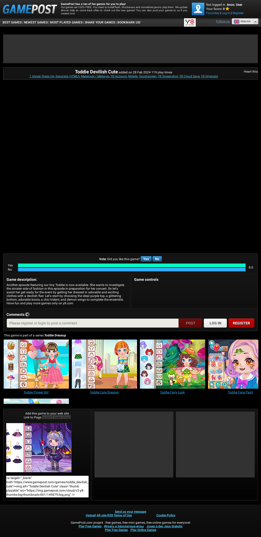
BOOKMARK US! (128, 22)
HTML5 (74, 76)
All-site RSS (105, 515)
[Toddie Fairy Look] (172, 364)
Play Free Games (90, 526)
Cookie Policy (165, 515)
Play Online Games (143, 530)
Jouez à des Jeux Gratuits (164, 526)
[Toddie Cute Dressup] (104, 364)
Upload (91, 515)
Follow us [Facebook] (223, 21)
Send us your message (130, 511)
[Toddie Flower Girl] (36, 364)
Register (238, 13)
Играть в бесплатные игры (124, 526)
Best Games (12, 22)
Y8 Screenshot (168, 76)
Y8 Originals (209, 76)
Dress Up (48, 76)
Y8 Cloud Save (189, 76)
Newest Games (36, 22)
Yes (146, 259)
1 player (34, 76)
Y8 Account (119, 76)
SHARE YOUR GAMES (100, 22)
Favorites (212, 13)
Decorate (62, 76)
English (242, 21)
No (157, 259)
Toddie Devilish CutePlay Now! (39, 447)
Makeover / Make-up (95, 76)
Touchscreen (148, 76)
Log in (226, 13)
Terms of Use (123, 515)
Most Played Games (66, 22)
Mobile (133, 76)
